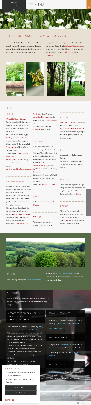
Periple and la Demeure (57, 372)
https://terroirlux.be (55, 328)
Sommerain (80, 191)
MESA (40, 327)
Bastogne (49, 55)
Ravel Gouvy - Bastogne (68, 122)
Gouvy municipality (61, 43)
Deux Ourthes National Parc (67, 274)
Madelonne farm (34, 330)
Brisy (7, 43)
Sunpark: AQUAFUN (49, 184)
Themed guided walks (13, 160)
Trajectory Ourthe (49, 202)
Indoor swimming (39, 166)
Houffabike (37, 130)
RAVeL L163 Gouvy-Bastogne (16, 119)
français (88, 2)
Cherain (78, 194)
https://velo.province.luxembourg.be (72, 128)
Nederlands (88, 7)
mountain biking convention (42, 117)
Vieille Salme (75, 324)
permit (69, 220)
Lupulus (58, 324)
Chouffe (64, 324)
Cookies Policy (22, 379)
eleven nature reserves (34, 280)
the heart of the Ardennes (73, 46)
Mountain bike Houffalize (20, 214)
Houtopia (52, 381)
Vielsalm (74, 52)
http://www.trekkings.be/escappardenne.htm (20, 169)
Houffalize (66, 52)
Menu (35, 3)
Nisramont (36, 205)
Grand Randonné (11, 147)
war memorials (66, 345)
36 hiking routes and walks (15, 138)
